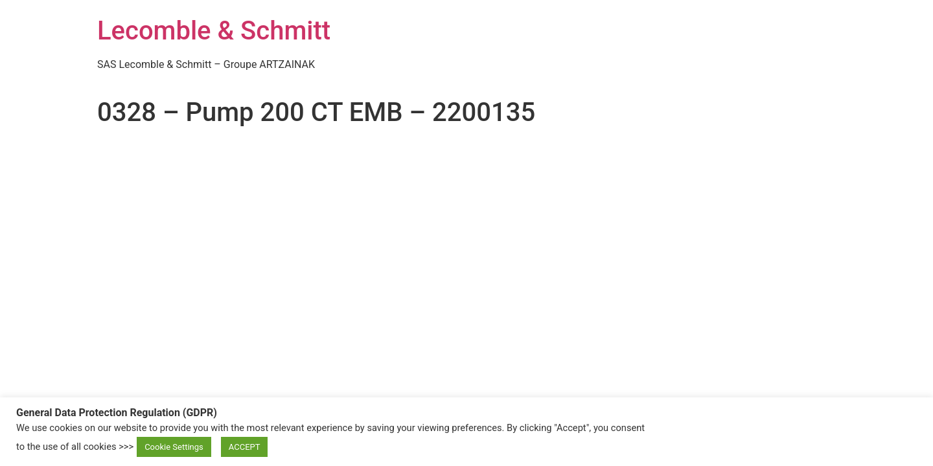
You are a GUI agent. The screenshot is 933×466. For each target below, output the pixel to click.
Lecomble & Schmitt (213, 31)
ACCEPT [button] (244, 447)
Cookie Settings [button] (173, 447)
